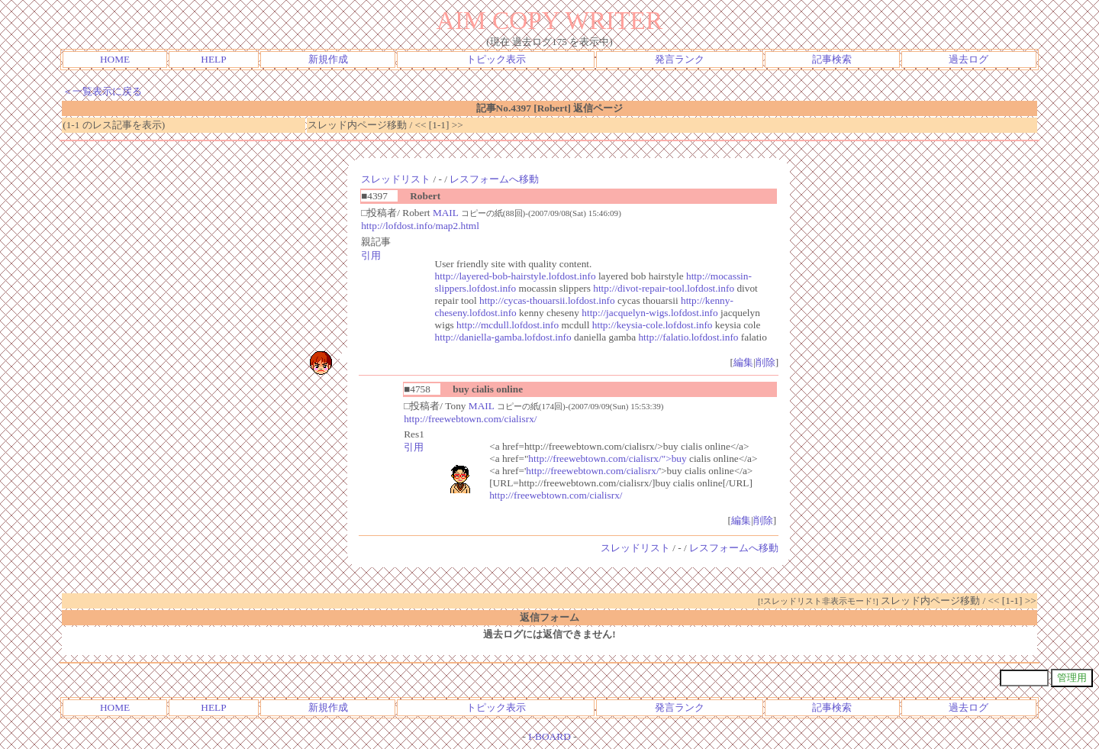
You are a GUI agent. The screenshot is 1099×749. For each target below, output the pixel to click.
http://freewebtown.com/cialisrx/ (470, 419)
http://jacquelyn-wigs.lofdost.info (649, 312)
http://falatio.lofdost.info (688, 337)
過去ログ (968, 59)
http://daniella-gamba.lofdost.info (503, 337)
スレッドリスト (395, 179)
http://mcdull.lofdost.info (507, 325)
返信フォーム (549, 617)
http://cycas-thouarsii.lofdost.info (547, 300)
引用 (371, 255)
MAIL (446, 212)
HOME (115, 59)
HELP (213, 59)
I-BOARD (549, 736)
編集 (743, 362)
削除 (765, 362)
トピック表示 (496, 59)
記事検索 (832, 59)
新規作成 (328, 59)
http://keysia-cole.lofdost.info (652, 325)
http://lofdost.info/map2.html (420, 225)
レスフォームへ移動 (494, 179)
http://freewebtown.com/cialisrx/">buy (607, 458)
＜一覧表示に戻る (102, 91)
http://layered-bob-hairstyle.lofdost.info (515, 276)
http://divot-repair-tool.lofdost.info (663, 288)
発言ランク (679, 59)
